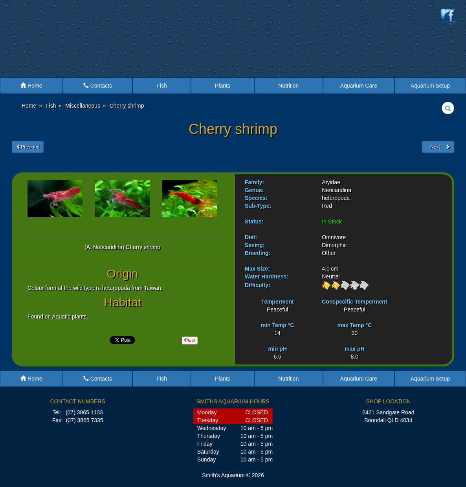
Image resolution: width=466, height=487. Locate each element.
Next (438, 147)
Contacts (97, 85)
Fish (161, 85)
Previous (27, 147)
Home (31, 85)
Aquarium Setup (430, 85)
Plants (222, 85)
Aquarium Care (358, 85)
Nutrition (288, 85)
